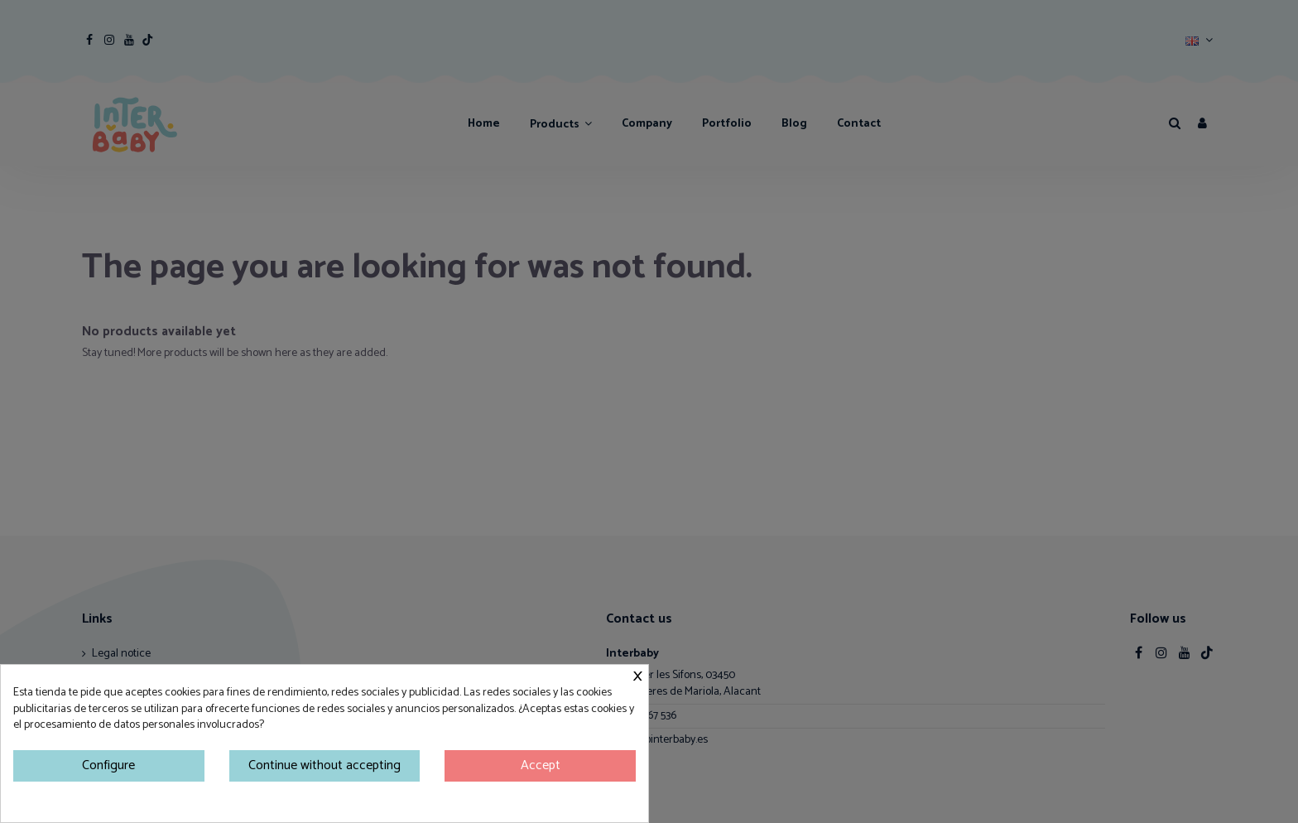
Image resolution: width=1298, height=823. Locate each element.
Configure (108, 765)
